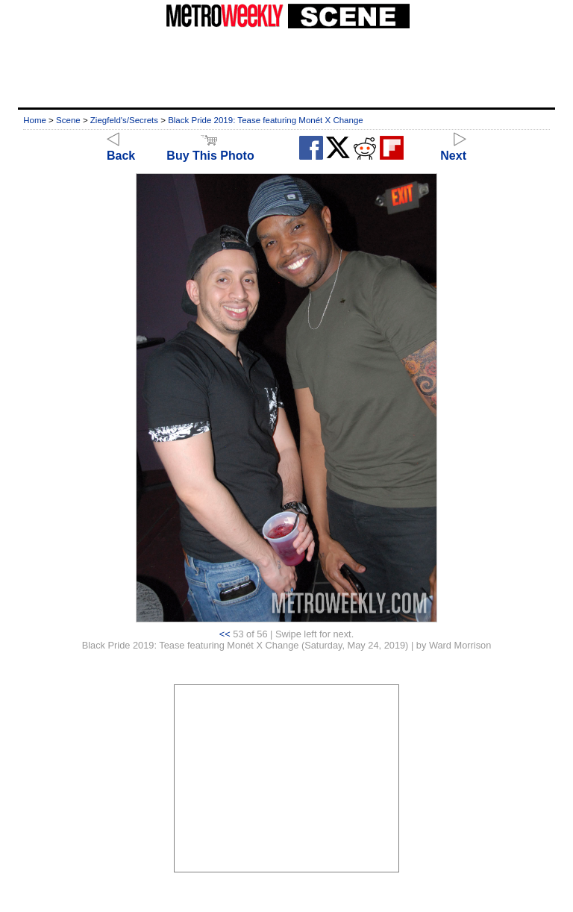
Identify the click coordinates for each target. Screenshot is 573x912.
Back (121, 149)
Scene (68, 120)
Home (34, 120)
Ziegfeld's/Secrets (124, 120)
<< (225, 634)
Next (453, 149)
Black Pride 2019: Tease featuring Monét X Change (265, 120)
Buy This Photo (210, 149)
